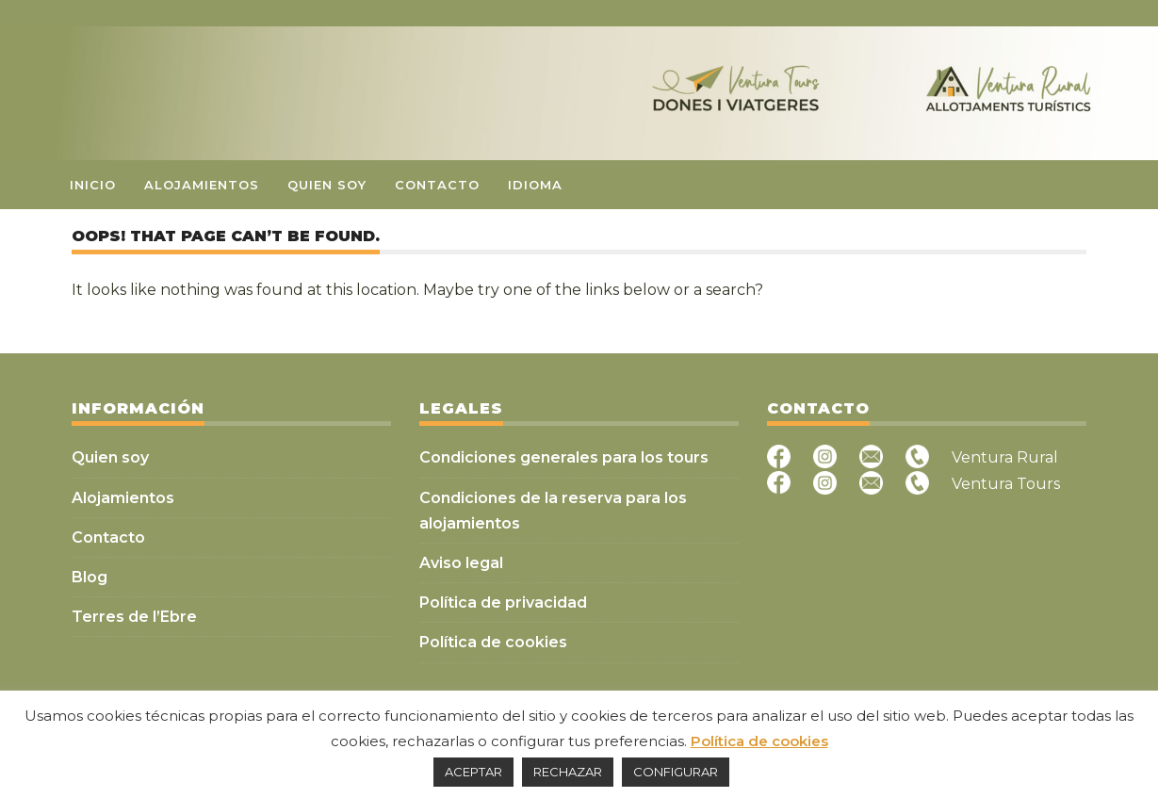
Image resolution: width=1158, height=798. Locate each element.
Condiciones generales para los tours (564, 457)
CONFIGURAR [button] (675, 771)
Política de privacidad (503, 602)
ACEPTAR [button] (473, 771)
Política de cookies (493, 642)
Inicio (93, 184)
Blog (89, 577)
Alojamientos (201, 184)
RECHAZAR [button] (567, 771)
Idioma (535, 184)
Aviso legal (461, 563)
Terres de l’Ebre (134, 617)
